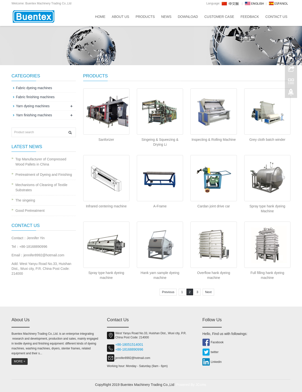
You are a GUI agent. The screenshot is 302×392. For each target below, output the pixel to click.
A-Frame (159, 206)
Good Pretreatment (30, 211)
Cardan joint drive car (213, 206)
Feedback (250, 17)
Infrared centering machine (106, 206)
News (166, 17)
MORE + (19, 361)
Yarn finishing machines (34, 115)
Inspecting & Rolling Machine (214, 140)
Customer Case (219, 17)
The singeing (25, 200)
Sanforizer (106, 140)
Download (188, 17)
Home (100, 17)
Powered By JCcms (191, 385)
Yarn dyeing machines (32, 106)
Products (145, 17)
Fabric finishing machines (35, 97)
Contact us (276, 17)
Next (208, 292)
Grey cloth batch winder (267, 140)
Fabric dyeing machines (34, 88)
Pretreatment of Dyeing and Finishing (43, 175)
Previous (168, 292)
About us (120, 17)
